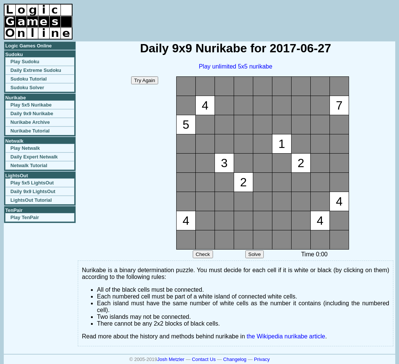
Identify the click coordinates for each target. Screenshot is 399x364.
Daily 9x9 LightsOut (33, 191)
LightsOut (16, 175)
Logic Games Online (28, 46)
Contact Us (204, 359)
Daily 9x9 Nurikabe (32, 113)
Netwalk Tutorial (29, 165)
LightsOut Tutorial (31, 200)
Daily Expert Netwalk (34, 157)
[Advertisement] (307, 15)
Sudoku (14, 54)
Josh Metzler (170, 359)
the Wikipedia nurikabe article (286, 336)
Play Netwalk (25, 148)
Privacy (262, 359)
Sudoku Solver (27, 87)
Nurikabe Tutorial (30, 131)
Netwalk (14, 141)
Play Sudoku (25, 61)
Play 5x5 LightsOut (32, 183)
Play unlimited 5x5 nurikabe (235, 66)
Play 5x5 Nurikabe (31, 105)
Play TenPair (25, 217)
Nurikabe (15, 98)
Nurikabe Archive (30, 122)
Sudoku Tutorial (29, 79)
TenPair (14, 210)
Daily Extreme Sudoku (36, 70)
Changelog (234, 359)
